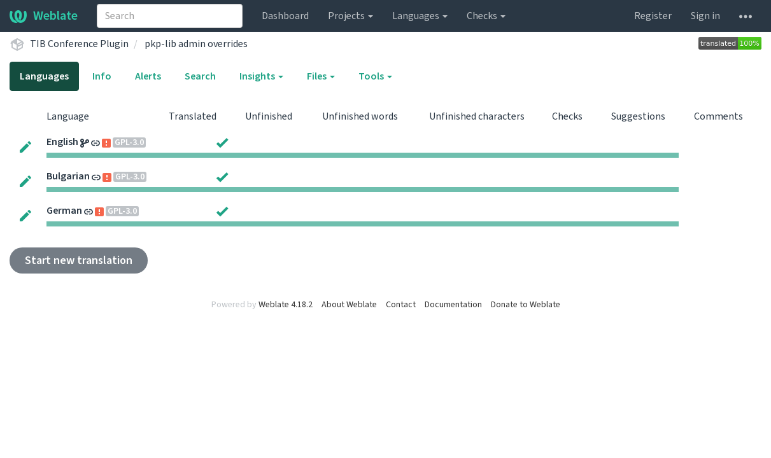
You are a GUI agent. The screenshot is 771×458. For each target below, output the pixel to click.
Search (200, 76)
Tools (375, 76)
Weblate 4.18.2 (285, 304)
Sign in (705, 16)
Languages (420, 16)
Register (653, 16)
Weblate (44, 16)
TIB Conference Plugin (79, 44)
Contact (401, 304)
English (62, 142)
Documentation (453, 304)
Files (321, 76)
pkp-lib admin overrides (196, 44)
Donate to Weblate (525, 304)
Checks (486, 16)
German (64, 211)
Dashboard (285, 16)
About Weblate (349, 304)
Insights (261, 76)
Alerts (148, 76)
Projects (350, 16)
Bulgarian (68, 176)
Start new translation (78, 260)
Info (101, 76)
